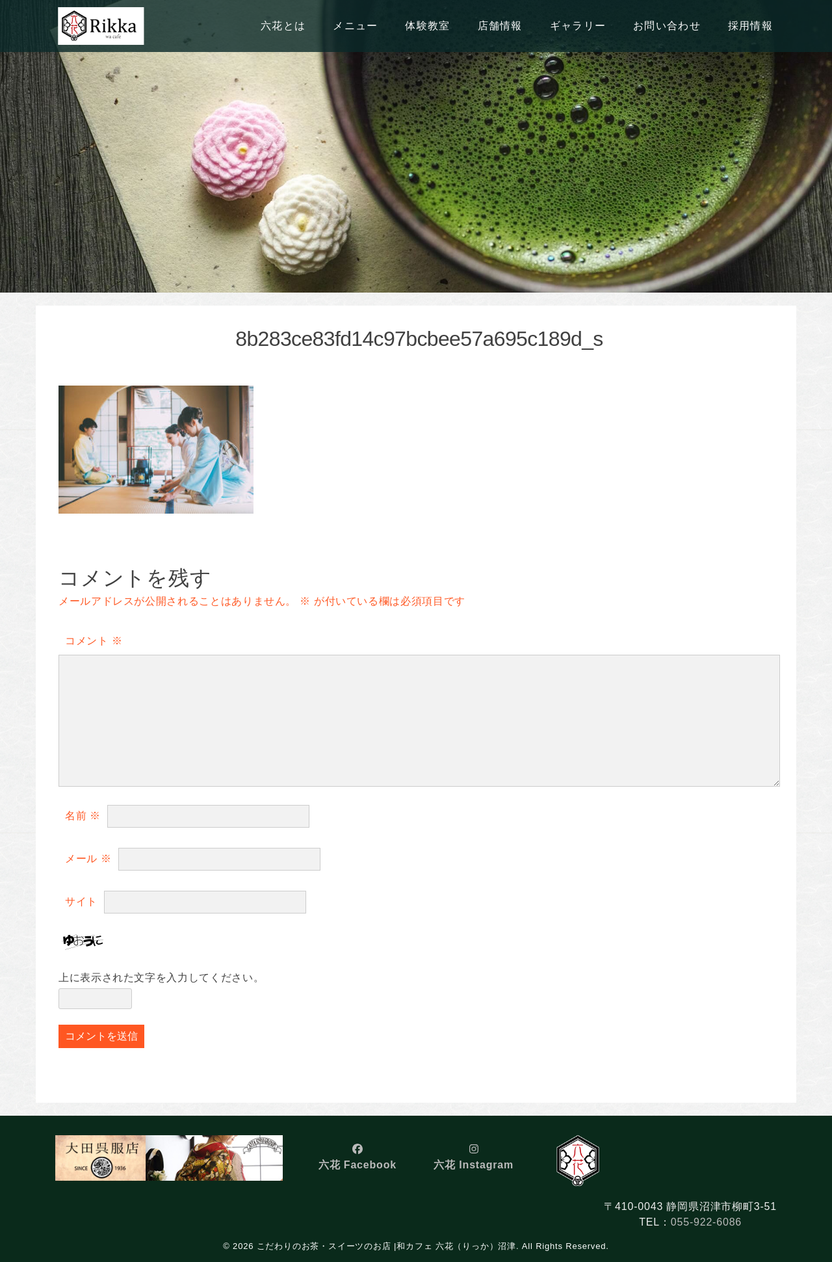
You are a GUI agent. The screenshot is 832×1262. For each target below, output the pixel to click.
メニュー (355, 25)
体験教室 (427, 25)
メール (88, 858)
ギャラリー (578, 25)
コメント (93, 640)
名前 (83, 815)
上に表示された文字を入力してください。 (161, 977)
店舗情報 (500, 25)
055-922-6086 (706, 1222)
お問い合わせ (667, 25)
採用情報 (750, 25)
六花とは (283, 25)
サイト (81, 901)
